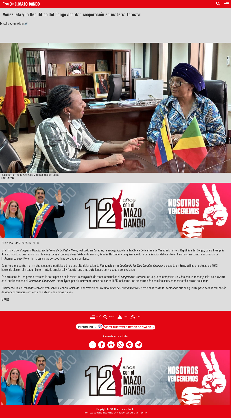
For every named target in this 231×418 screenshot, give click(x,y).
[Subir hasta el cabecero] (135, 317)
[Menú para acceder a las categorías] (226, 3)
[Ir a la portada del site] (123, 317)
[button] (92, 344)
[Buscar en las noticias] (218, 3)
